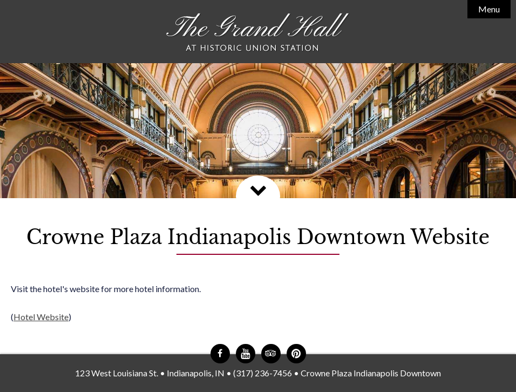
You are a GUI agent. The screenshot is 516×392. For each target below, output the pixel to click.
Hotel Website (41, 317)
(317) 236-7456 (262, 373)
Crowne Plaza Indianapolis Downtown (371, 373)
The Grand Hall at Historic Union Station (258, 32)
